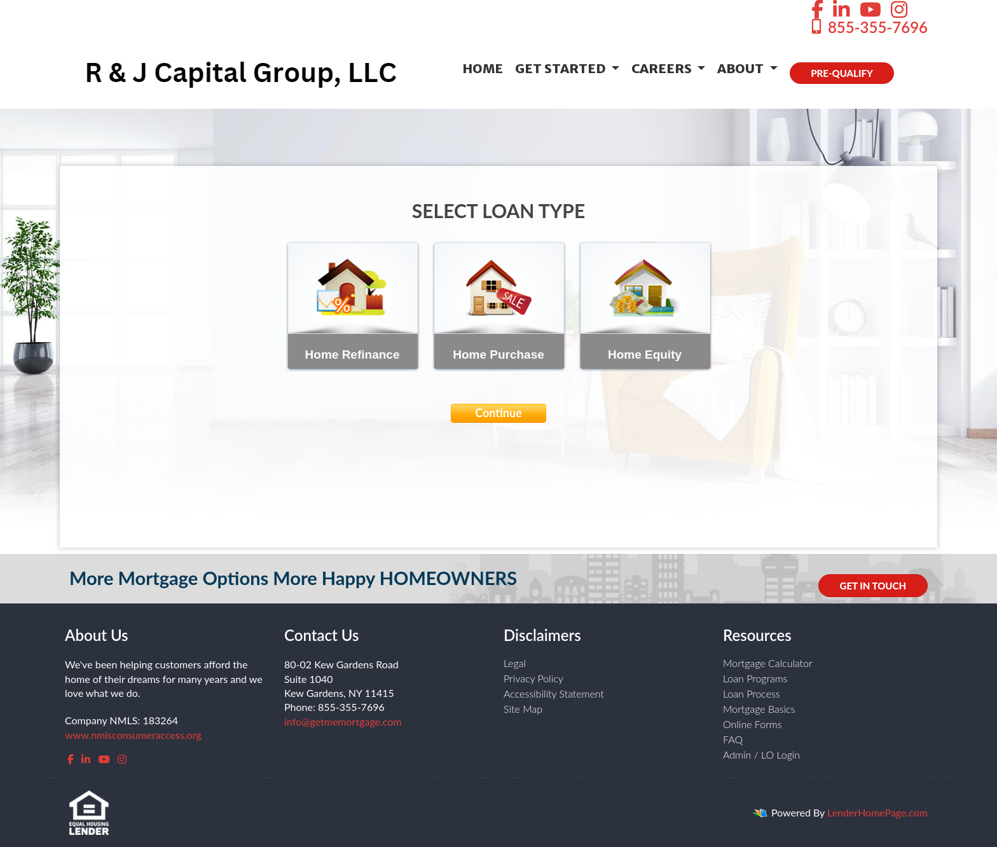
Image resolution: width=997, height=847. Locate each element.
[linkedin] (85, 759)
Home (482, 68)
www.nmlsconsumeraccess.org (133, 735)
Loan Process (751, 693)
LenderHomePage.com (877, 812)
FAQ (733, 739)
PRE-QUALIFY (842, 73)
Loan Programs (755, 678)
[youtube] (104, 759)
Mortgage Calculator (768, 663)
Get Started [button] (562, 68)
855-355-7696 (868, 27)
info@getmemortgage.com (343, 721)
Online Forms (752, 724)
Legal (515, 663)
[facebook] (70, 759)
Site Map (523, 709)
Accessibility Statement (554, 693)
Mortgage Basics (759, 709)
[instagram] (122, 759)
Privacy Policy (533, 678)
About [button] (741, 68)
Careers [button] (662, 68)
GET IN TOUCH (873, 585)
